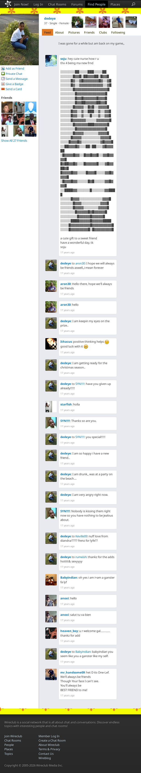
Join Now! (21, 4)
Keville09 (81, 536)
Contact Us (46, 753)
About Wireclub (48, 745)
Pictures (74, 32)
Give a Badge (14, 84)
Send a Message (17, 79)
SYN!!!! (80, 384)
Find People (96, 4)
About (59, 32)
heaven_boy (69, 631)
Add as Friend (15, 68)
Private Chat (14, 74)
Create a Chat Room (52, 740)
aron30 (80, 263)
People (9, 745)
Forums (77, 4)
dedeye (65, 263)
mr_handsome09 (72, 672)
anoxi (64, 598)
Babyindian (68, 577)
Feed (47, 32)
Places (115, 4)
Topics (8, 753)
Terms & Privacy (49, 749)
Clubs (103, 32)
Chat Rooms (57, 4)
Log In (38, 4)
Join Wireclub (13, 736)
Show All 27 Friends (14, 140)
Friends (89, 32)
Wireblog (44, 758)
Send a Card (14, 89)
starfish (66, 404)
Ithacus (66, 341)
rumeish (81, 557)
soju (63, 59)
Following (118, 32)
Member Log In (48, 736)
